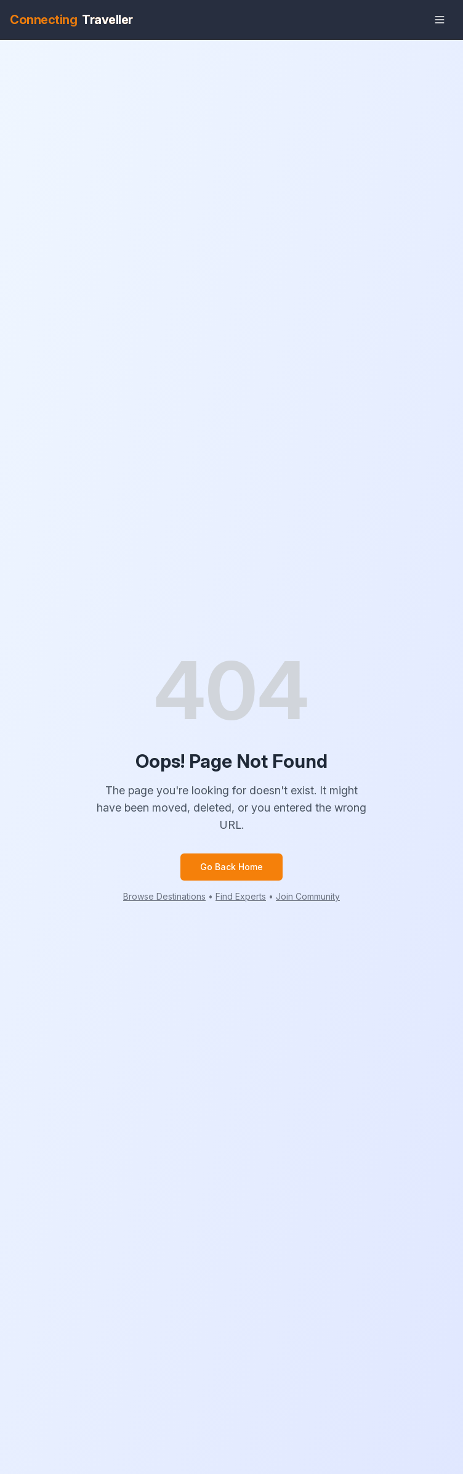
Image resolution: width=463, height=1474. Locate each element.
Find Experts (240, 896)
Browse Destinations (164, 896)
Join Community (308, 896)
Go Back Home (231, 866)
